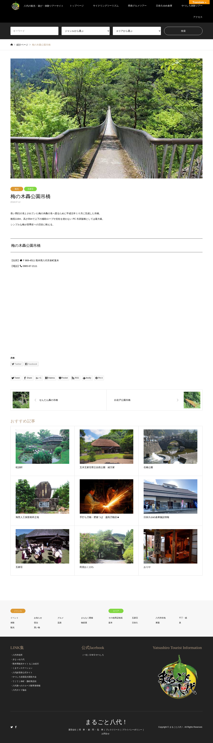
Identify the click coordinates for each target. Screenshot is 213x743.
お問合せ (105, 734)
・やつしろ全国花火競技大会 (23, 677)
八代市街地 (161, 618)
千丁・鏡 (183, 618)
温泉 (60, 623)
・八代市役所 (16, 655)
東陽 (158, 623)
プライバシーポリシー (132, 730)
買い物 (37, 627)
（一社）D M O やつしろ (93, 655)
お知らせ (38, 618)
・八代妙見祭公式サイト (21, 672)
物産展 (84, 623)
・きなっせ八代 (17, 659)
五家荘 (30, 189)
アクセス (198, 17)
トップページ (77, 5)
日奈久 (135, 623)
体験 (12, 623)
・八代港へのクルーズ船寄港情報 (25, 686)
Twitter (11, 727)
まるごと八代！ (106, 722)
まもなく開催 (87, 618)
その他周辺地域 (115, 618)
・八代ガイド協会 (18, 690)
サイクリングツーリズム (106, 5)
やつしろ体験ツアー (192, 5)
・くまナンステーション (21, 668)
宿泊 (36, 623)
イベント (14, 618)
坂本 (110, 623)
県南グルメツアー (137, 5)
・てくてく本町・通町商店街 (23, 681)
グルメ (61, 618)
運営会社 (72, 730)
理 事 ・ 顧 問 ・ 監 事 (91, 730)
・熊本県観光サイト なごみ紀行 (24, 664)
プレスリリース (113, 730)
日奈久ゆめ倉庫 (164, 5)
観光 (17, 189)
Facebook (16, 727)
